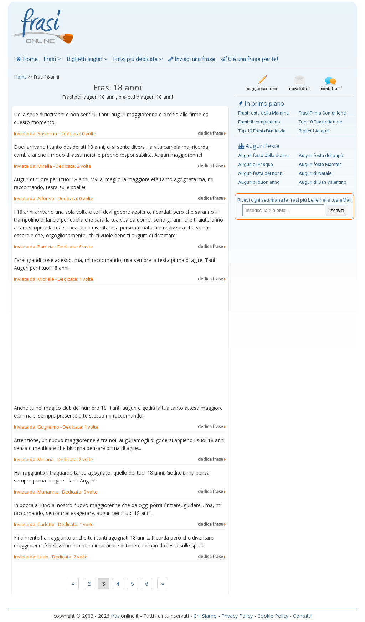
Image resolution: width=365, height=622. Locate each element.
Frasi (52, 59)
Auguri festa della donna (263, 155)
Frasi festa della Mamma (263, 113)
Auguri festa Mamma (320, 164)
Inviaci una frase (191, 59)
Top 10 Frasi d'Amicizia (262, 130)
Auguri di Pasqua (255, 164)
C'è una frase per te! (249, 59)
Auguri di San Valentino (322, 182)
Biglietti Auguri (314, 130)
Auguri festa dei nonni (260, 173)
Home (27, 59)
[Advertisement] (120, 346)
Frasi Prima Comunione (322, 113)
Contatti (302, 615)
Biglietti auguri (87, 59)
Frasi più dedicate (138, 59)
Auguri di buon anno (259, 182)
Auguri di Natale (315, 173)
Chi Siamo (205, 615)
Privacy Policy (237, 615)
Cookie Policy (272, 615)
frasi (116, 615)
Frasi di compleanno (259, 122)
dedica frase (212, 133)
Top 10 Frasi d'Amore (320, 122)
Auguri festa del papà (321, 155)
